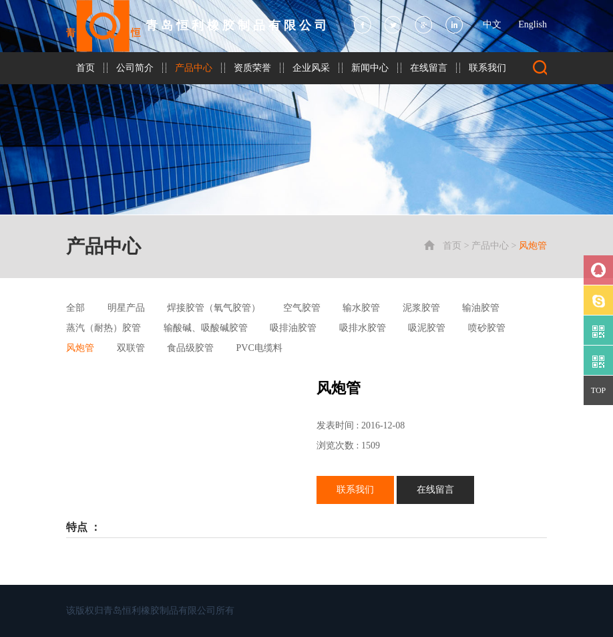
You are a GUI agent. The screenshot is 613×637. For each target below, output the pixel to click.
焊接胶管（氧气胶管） (213, 308)
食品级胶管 (190, 348)
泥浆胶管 (421, 308)
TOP (598, 390)
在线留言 (428, 68)
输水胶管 (361, 308)
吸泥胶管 (426, 328)
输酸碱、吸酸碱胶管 (206, 328)
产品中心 (193, 68)
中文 (492, 24)
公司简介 (135, 68)
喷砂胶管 (486, 328)
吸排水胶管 (362, 328)
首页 (85, 68)
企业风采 (311, 68)
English (532, 24)
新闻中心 (370, 68)
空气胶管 (302, 308)
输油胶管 (480, 308)
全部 (75, 308)
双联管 (131, 348)
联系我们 (487, 68)
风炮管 (533, 246)
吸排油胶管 (293, 328)
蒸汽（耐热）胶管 (103, 328)
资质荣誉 (252, 68)
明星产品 (126, 308)
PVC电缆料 (259, 348)
